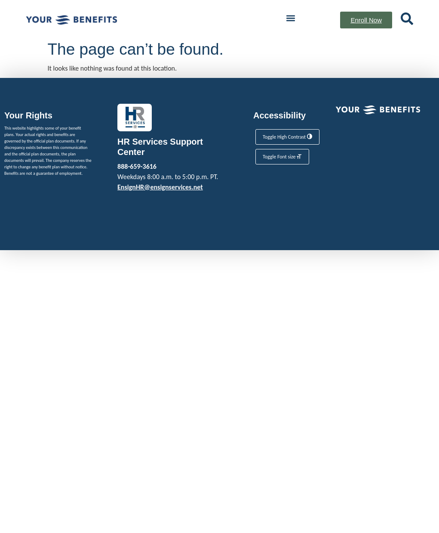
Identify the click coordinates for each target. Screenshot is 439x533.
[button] (290, 18)
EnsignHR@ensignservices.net (160, 187)
